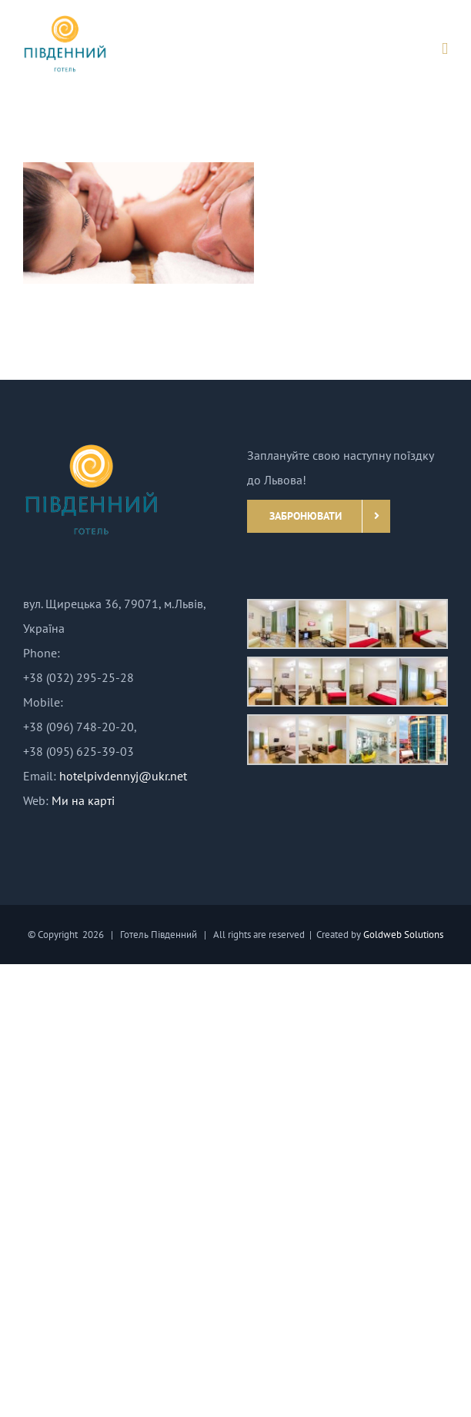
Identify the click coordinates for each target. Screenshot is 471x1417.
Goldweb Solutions (403, 934)
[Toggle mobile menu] (445, 49)
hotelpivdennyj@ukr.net (123, 775)
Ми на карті (83, 800)
